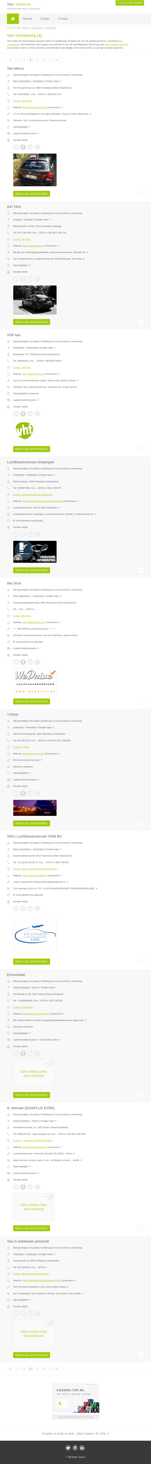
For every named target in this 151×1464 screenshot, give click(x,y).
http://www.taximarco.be (35, 107)
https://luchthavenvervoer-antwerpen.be (42, 501)
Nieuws (27, 18)
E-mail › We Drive (22, 616)
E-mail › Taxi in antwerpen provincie (31, 1273)
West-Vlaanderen (22, 81)
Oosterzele (38, 596)
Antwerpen (18, 347)
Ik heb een (129, 3)
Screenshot (56, 107)
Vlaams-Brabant (21, 987)
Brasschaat (32, 347)
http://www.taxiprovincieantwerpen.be (41, 1280)
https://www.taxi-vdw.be (34, 875)
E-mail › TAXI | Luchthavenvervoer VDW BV (35, 869)
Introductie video (51, 1039)
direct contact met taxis (116, 44)
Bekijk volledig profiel (31, 193)
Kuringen (28, 219)
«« (10, 59)
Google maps (53, 81)
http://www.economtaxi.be (35, 1013)
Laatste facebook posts (26, 133)
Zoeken (45, 18)
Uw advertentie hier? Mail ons (75, 1417)
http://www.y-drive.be (33, 753)
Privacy (82, 1457)
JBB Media (72, 1457)
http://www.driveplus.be (34, 1147)
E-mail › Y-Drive (21, 747)
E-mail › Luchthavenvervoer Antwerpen (32, 494)
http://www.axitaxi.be (33, 245)
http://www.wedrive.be (34, 622)
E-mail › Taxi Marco (22, 101)
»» (57, 59)
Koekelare (38, 81)
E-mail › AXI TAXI (22, 239)
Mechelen (31, 727)
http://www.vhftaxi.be (33, 374)
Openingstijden (22, 127)
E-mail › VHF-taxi (21, 367)
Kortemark (38, 849)
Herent (35, 987)
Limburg (17, 219)
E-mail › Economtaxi (23, 1007)
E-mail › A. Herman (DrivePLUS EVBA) (32, 1140)
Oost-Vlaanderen (21, 596)
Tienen (35, 1121)
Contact (63, 18)
